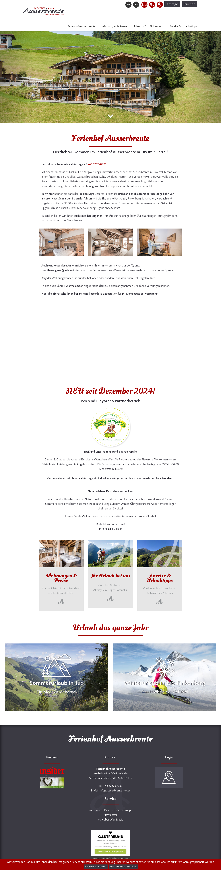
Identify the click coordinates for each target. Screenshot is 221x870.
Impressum (95, 810)
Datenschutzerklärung (123, 867)
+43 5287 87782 (97, 164)
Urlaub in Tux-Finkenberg (148, 26)
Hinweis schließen (96, 867)
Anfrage (172, 4)
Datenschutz (111, 810)
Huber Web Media (112, 819)
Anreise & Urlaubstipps (183, 26)
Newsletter (110, 815)
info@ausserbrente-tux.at (115, 790)
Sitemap (126, 810)
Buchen (189, 4)
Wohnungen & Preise (114, 26)
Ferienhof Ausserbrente (81, 26)
